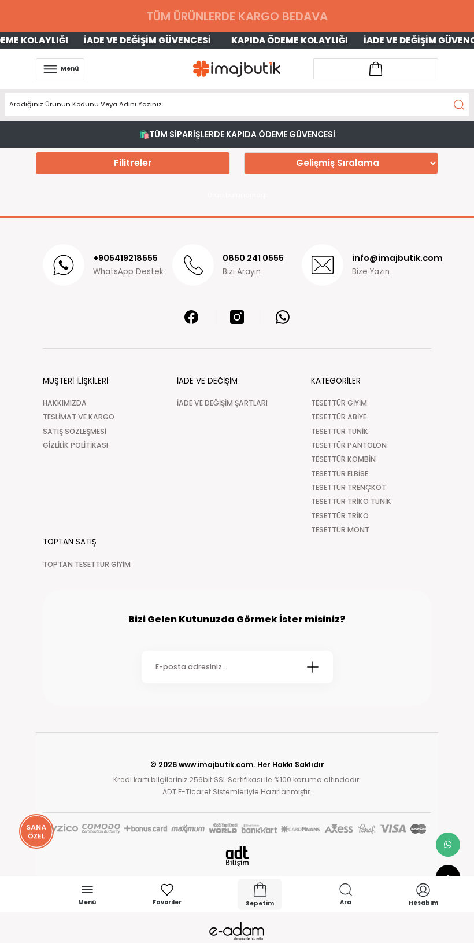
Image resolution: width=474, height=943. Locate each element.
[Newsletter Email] (237, 667)
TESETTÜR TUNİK (339, 431)
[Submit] (312, 667)
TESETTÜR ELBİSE (339, 473)
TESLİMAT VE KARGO (78, 417)
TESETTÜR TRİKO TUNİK (351, 501)
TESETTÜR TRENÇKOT (348, 487)
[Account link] (375, 68)
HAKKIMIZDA (65, 403)
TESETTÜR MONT (340, 530)
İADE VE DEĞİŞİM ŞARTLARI (222, 403)
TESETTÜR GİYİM (339, 403)
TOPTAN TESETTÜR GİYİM (87, 564)
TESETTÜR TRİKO (340, 516)
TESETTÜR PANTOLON (349, 445)
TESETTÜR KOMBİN (343, 459)
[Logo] (237, 69)
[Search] (237, 104)
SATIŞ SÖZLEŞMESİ (74, 431)
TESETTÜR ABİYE (338, 417)
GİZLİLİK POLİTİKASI (75, 445)
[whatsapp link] (448, 845)
